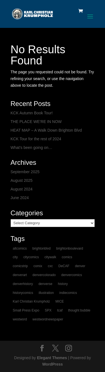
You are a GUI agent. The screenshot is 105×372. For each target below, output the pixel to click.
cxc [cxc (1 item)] (50, 266)
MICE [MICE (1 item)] (59, 301)
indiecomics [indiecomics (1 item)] (68, 293)
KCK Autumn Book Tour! (32, 113)
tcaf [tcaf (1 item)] (59, 310)
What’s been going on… (31, 147)
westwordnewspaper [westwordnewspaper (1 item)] (47, 319)
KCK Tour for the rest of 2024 (36, 139)
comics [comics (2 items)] (67, 257)
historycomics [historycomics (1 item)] (23, 293)
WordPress (52, 364)
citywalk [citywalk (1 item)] (50, 257)
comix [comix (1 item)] (37, 266)
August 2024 (22, 189)
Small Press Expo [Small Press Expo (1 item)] (26, 310)
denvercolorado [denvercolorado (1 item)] (44, 275)
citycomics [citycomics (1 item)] (31, 257)
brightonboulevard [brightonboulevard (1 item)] (69, 248)
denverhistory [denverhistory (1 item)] (23, 284)
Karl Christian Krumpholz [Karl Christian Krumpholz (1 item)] (31, 301)
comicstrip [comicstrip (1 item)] (20, 266)
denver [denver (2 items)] (80, 266)
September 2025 (25, 172)
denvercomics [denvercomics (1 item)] (71, 275)
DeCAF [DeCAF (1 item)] (64, 266)
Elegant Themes (52, 358)
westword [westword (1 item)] (20, 319)
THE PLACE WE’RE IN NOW (36, 121)
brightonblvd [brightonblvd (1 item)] (41, 248)
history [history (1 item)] (63, 284)
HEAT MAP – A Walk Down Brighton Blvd (46, 130)
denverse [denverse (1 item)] (45, 284)
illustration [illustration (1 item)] (46, 293)
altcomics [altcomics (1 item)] (20, 248)
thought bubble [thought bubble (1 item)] (79, 310)
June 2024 (20, 197)
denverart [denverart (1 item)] (20, 275)
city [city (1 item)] (15, 257)
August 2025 (22, 180)
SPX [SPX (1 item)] (48, 310)
